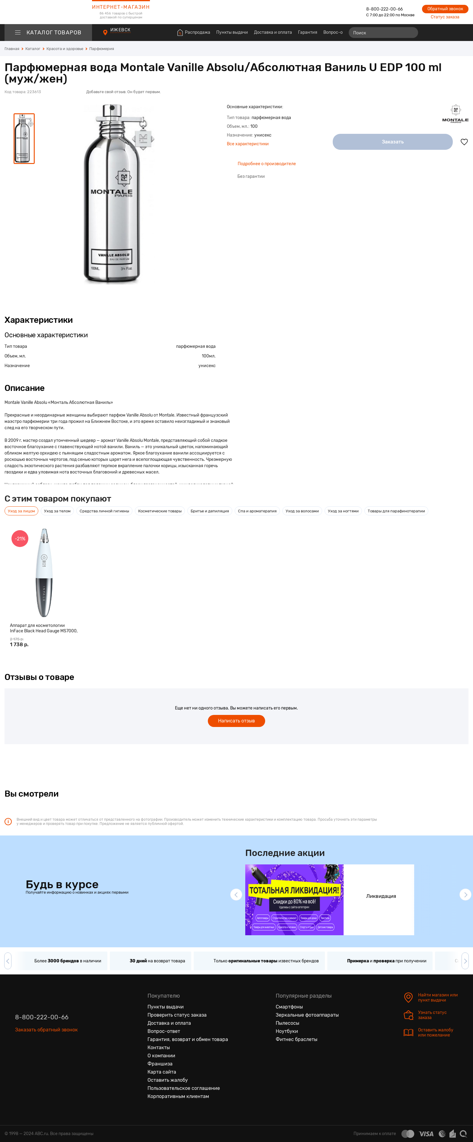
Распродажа (197, 32)
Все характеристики (248, 143)
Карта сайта (162, 1072)
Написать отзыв (236, 721)
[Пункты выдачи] (110, 36)
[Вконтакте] (20, 1057)
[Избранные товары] (440, 32)
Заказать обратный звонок (46, 1030)
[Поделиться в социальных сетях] (462, 72)
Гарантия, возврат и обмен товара (188, 1039)
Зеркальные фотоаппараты (307, 1015)
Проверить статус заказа (177, 1015)
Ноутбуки (287, 1031)
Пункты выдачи (232, 32)
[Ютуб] (45, 1057)
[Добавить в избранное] (464, 142)
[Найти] (411, 32)
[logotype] (48, 12)
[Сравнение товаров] (429, 32)
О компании (161, 1056)
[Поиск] (383, 32)
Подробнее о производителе (267, 163)
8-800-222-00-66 (384, 9)
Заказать (393, 142)
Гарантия (307, 32)
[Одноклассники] (32, 1057)
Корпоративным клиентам (178, 1096)
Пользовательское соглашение (184, 1088)
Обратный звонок (445, 8)
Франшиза (160, 1064)
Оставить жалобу (168, 1080)
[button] (236, 895)
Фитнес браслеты (296, 1039)
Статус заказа (445, 17)
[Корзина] (462, 32)
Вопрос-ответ (337, 32)
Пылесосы (287, 1023)
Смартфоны (289, 1007)
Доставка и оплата (273, 32)
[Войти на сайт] (451, 33)
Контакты (159, 1047)
